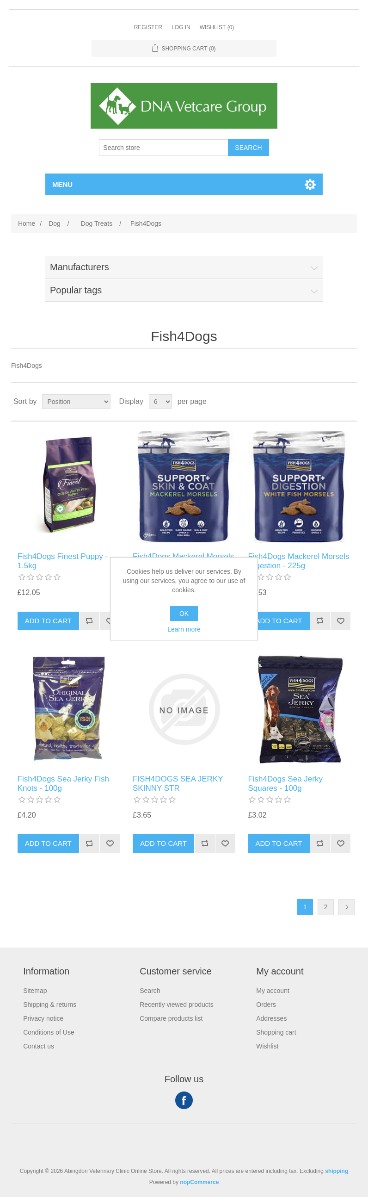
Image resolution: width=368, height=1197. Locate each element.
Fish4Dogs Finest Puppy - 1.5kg (63, 561)
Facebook (184, 1100)
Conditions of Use (48, 1032)
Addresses (271, 1018)
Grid (332, 401)
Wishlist (267, 1046)
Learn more (184, 629)
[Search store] (163, 147)
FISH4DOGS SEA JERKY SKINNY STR (178, 784)
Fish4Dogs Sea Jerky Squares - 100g (285, 784)
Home (26, 223)
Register (148, 27)
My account (272, 990)
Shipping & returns (49, 1004)
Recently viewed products (177, 1004)
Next (346, 907)
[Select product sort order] (76, 401)
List (349, 401)
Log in (181, 27)
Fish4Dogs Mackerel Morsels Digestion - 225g (298, 561)
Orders (266, 1004)
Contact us (38, 1046)
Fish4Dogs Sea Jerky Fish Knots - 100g (63, 784)
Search (150, 990)
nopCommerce (199, 1182)
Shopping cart (276, 1032)
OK (184, 613)
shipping (336, 1171)
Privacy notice (43, 1018)
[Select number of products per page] (160, 401)
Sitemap (35, 990)
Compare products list (171, 1018)
